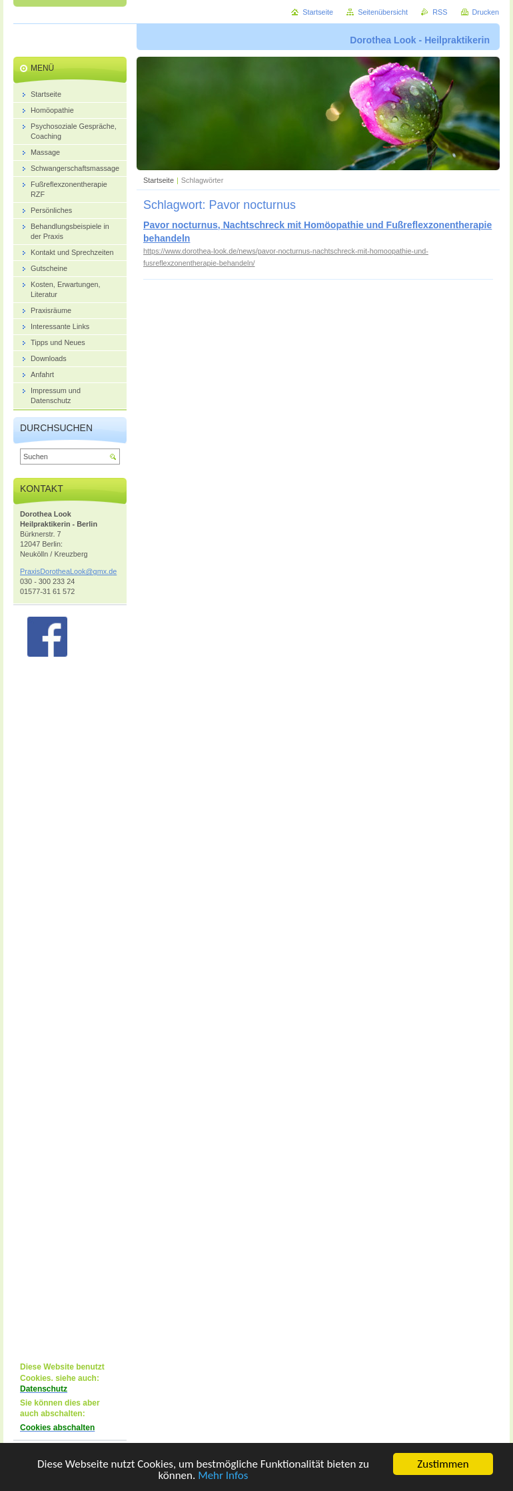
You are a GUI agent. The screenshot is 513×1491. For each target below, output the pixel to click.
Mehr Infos (223, 1477)
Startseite (158, 180)
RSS (439, 12)
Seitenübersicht (383, 12)
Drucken (486, 12)
